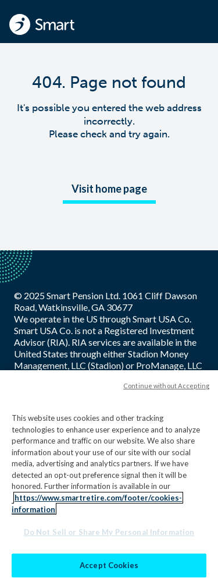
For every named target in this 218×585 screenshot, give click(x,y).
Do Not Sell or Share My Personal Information (109, 535)
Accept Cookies (109, 568)
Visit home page (109, 188)
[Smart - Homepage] (41, 24)
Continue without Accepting (166, 388)
